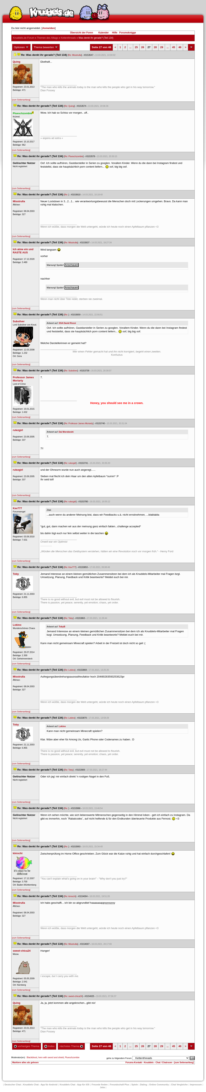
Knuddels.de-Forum (23, 37)
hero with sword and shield (51, 1057)
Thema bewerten (46, 47)
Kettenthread (68, 37)
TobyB (62, 626)
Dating (143, 1084)
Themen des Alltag (47, 37)
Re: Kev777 (70, 567)
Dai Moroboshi (66, 432)
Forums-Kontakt (134, 1062)
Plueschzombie (72, 1057)
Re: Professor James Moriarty (79, 423)
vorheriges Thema (26, 1046)
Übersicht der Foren (81, 32)
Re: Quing (69, 106)
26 (142, 47)
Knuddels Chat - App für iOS (75, 1084)
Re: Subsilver (71, 370)
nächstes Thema (71, 1046)
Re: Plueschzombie (74, 156)
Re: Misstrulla (74, 55)
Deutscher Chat (12, 1084)
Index (49, 1046)
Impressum (196, 1084)
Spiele (134, 1084)
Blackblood (32, 1057)
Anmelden (48, 28)
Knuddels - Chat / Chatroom (158, 1062)
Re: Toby (69, 618)
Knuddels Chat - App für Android (40, 1084)
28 (155, 47)
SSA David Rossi (67, 323)
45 (173, 47)
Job (102, 1087)
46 (179, 47)
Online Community (159, 1084)
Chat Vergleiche (179, 1084)
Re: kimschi (70, 896)
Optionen (21, 47)
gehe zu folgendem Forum (118, 1058)
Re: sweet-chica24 (73, 996)
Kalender (103, 32)
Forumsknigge (127, 32)
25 (136, 47)
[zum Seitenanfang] (21, 99)
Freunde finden (100, 1084)
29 (161, 47)
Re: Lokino (70, 670)
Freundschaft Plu (119, 1084)
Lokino (62, 726)
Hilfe (114, 32)
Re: (67, 194)
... (130, 47)
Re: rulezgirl (70, 463)
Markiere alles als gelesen (25, 1062)
